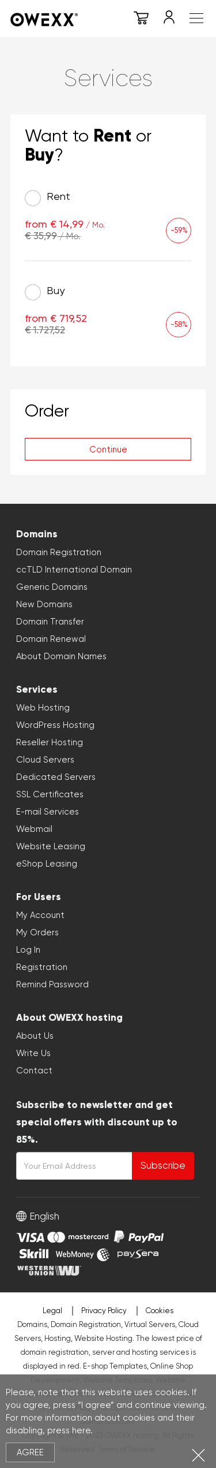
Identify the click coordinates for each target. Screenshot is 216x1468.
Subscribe (163, 1165)
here (81, 1430)
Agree (30, 1452)
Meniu (196, 18)
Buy (45, 292)
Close (198, 1455)
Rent (47, 198)
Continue (108, 449)
